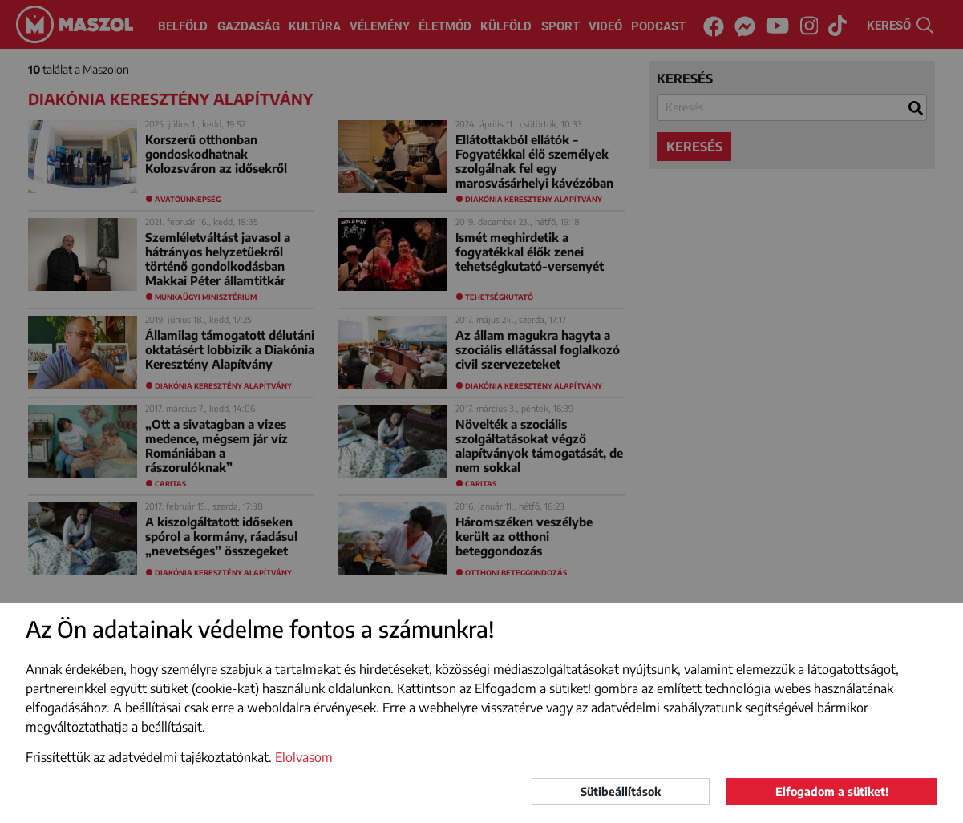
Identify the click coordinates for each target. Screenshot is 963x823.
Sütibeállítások (621, 791)
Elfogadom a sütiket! (831, 791)
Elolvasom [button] (304, 757)
